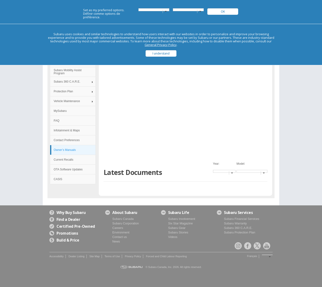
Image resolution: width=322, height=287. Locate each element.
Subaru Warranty (235, 223)
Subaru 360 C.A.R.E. (67, 81)
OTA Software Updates (68, 169)
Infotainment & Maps (67, 130)
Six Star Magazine (180, 223)
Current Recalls (63, 159)
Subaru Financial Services (241, 219)
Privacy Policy (133, 256)
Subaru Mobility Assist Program (67, 72)
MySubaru (60, 111)
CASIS (58, 179)
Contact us (119, 237)
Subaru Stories (178, 232)
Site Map (94, 256)
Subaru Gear (176, 228)
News (116, 241)
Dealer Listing (76, 256)
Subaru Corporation (125, 223)
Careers (117, 228)
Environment (120, 232)
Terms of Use (112, 256)
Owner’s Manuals (65, 150)
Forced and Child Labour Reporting (166, 256)
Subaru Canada (123, 219)
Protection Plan (63, 91)
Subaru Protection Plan (239, 232)
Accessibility (56, 256)
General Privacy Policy (161, 45)
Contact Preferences (67, 140)
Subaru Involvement (181, 219)
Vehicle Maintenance (67, 101)
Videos (172, 237)
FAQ (56, 120)
